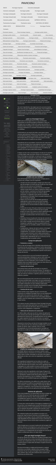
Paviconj (3, 460)
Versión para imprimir (7, 459)
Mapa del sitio (17, 459)
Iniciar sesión (51, 459)
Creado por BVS (18, 460)
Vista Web (52, 460)
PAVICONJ (28, 3)
